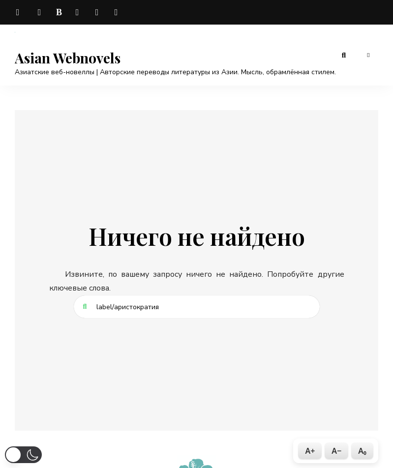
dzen (79, 12)
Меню (368, 55)
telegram (20, 12)
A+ (310, 450)
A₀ (362, 450)
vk (39, 12)
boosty (59, 12)
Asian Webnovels (68, 58)
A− (336, 450)
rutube (118, 12)
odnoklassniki (98, 12)
